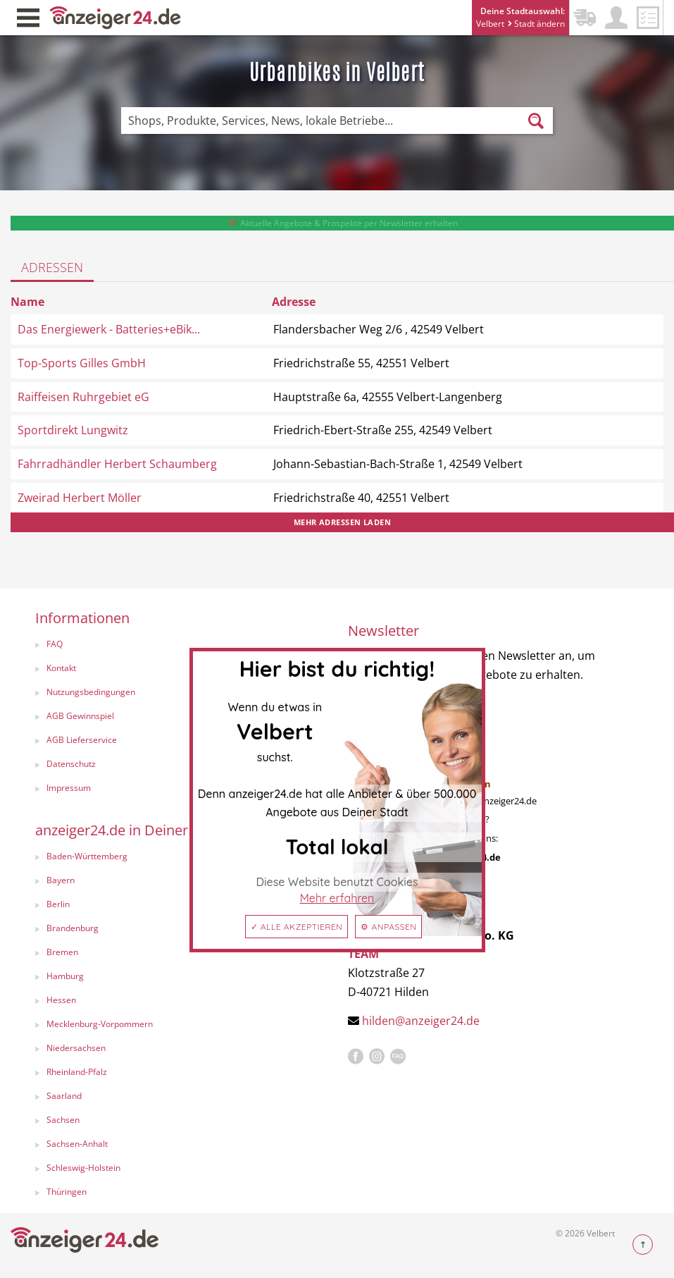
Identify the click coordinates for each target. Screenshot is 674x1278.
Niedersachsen (76, 1048)
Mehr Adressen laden (342, 522)
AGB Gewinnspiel (80, 716)
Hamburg (65, 976)
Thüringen (66, 1192)
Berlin (58, 904)
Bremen (62, 952)
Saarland (64, 1096)
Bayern (60, 880)
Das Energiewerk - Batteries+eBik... (109, 329)
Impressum (68, 788)
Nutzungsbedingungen (90, 692)
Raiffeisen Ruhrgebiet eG (83, 397)
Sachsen (63, 1120)
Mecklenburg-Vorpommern (99, 1024)
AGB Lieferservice (81, 740)
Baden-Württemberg (86, 856)
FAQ (54, 644)
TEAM (363, 953)
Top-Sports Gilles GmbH (82, 363)
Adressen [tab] (52, 267)
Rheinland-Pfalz (76, 1072)
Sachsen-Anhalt (77, 1144)
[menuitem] (177, 646)
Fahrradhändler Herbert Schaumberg (117, 464)
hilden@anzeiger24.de (421, 1020)
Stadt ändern (536, 24)
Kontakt (61, 668)
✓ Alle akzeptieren (297, 926)
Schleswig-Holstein (83, 1168)
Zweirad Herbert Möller (80, 497)
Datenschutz (71, 764)
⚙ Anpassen (388, 926)
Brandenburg (72, 928)
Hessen (61, 1000)
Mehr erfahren (337, 898)
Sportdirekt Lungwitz (73, 430)
